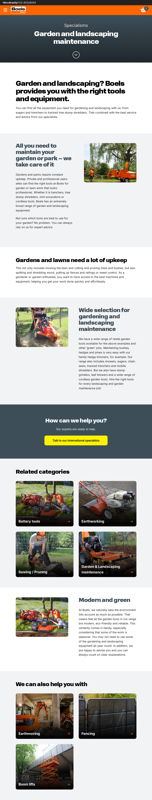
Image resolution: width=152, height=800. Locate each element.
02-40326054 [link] (27, 2)
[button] (45, 521)
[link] (18, 10)
